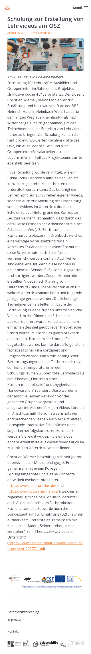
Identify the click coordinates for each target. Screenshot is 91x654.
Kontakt (13, 631)
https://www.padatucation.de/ (31, 485)
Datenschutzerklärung (23, 612)
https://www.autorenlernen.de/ (33, 491)
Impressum (15, 619)
